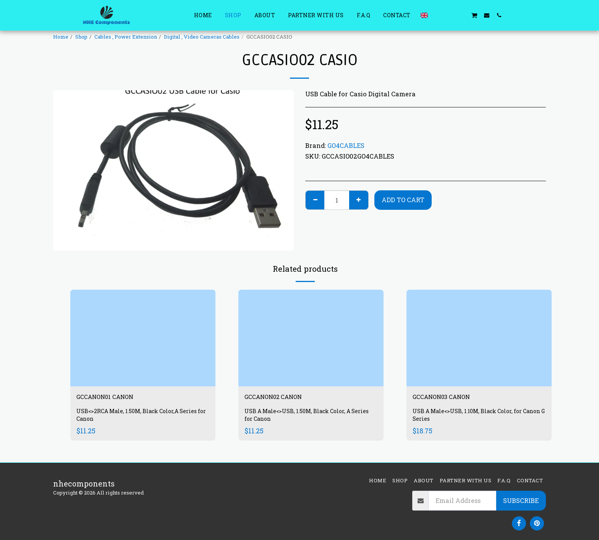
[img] (142, 338)
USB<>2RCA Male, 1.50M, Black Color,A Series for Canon (133, 417)
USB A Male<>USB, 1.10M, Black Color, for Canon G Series (474, 417)
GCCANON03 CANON (451, 398)
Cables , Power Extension (125, 36)
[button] (437, 15)
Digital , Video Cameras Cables (202, 36)
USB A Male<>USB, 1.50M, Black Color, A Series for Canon (304, 417)
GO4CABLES (345, 145)
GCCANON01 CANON (114, 398)
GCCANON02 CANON (282, 398)
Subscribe (521, 500)
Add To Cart (403, 200)
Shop (81, 36)
